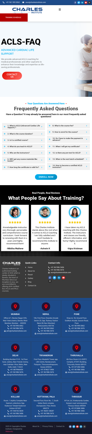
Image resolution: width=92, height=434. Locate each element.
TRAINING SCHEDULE (13, 17)
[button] (60, 10)
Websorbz (9, 431)
